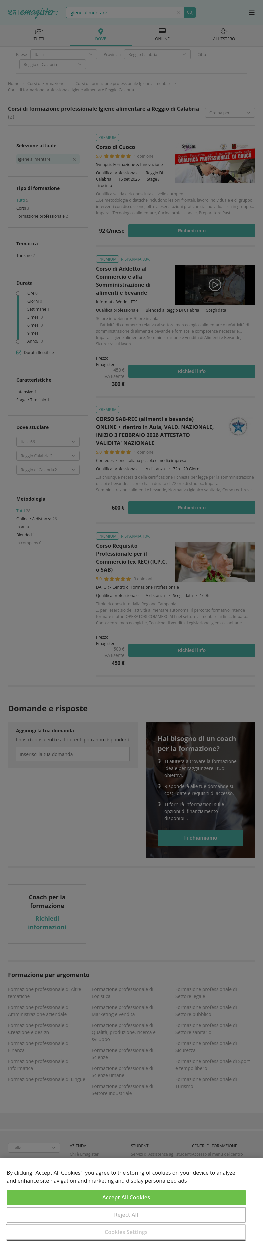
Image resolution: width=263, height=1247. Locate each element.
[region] (131, 1202)
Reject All (126, 1214)
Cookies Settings (126, 1232)
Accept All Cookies (126, 1197)
